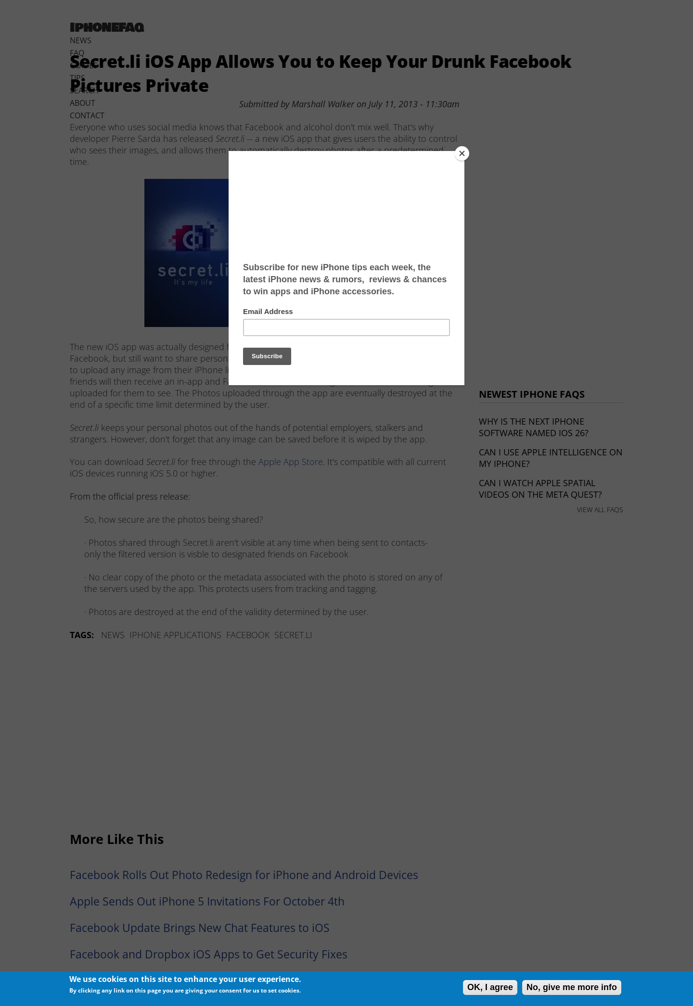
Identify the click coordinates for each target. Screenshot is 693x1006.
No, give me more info (571, 987)
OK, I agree (490, 987)
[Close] (462, 153)
